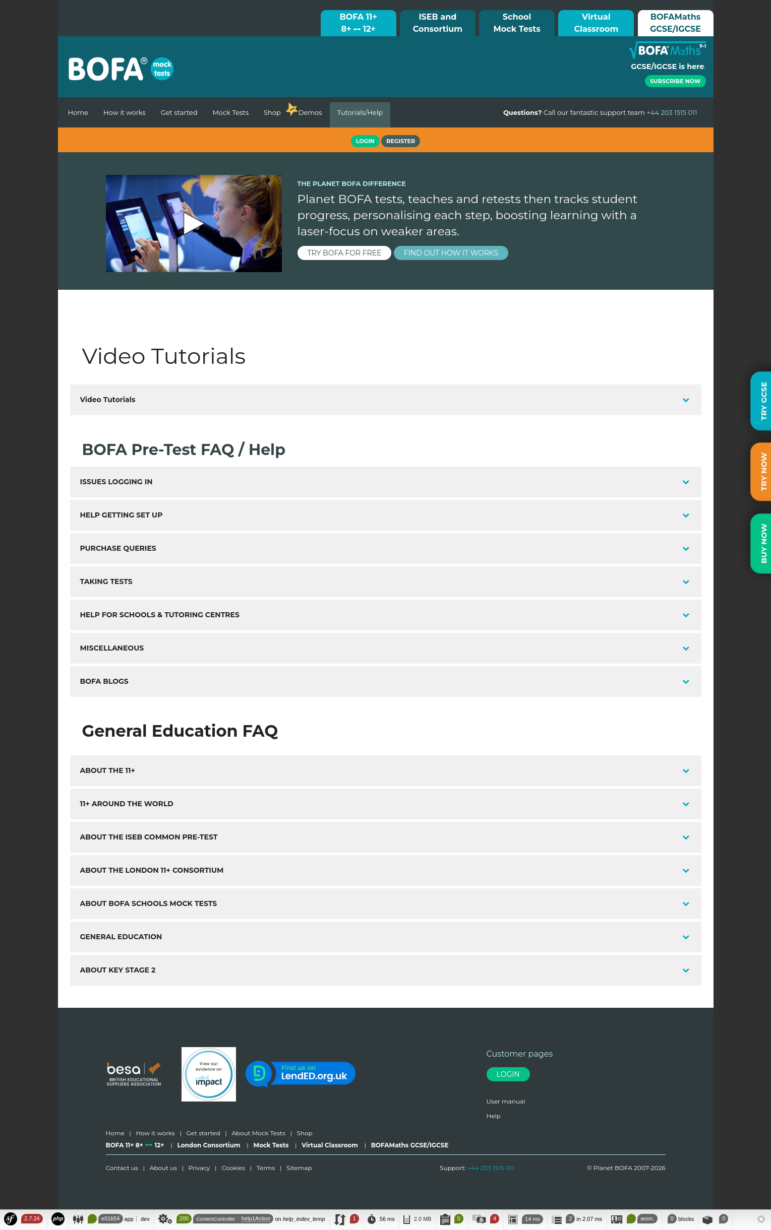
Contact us (122, 1168)
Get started (179, 112)
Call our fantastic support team (600, 112)
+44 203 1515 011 (490, 1168)
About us (163, 1168)
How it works (124, 112)
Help (494, 1116)
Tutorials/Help (360, 112)
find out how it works (451, 252)
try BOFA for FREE (345, 252)
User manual (506, 1101)
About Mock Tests (258, 1133)
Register (400, 141)
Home (78, 112)
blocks (680, 1218)
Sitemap (299, 1168)
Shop (272, 112)
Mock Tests (230, 112)
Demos (310, 112)
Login (508, 1074)
